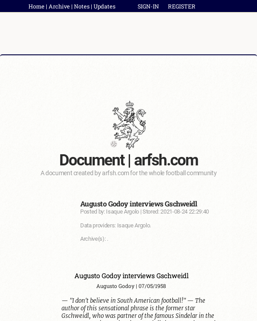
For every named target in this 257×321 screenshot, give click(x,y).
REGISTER (182, 6)
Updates (104, 6)
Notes (82, 6)
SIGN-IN (148, 6)
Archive (59, 6)
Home (37, 6)
